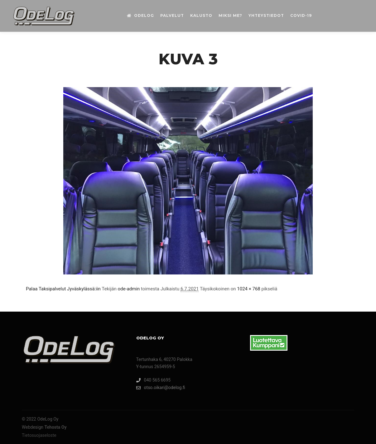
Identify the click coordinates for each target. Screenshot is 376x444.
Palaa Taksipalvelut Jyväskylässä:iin (63, 289)
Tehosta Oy (56, 427)
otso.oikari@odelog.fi (160, 387)
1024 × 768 (248, 289)
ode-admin (129, 289)
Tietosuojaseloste (39, 435)
